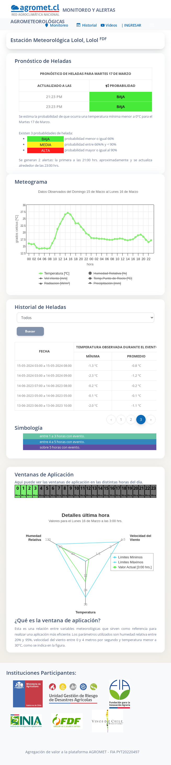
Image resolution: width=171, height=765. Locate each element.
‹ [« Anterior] (111, 419)
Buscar (30, 331)
